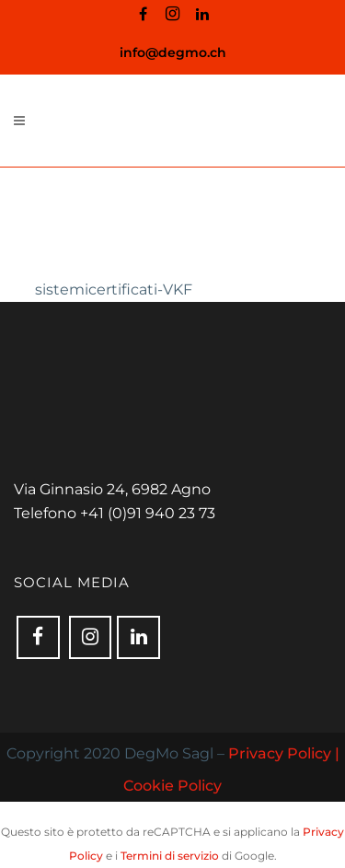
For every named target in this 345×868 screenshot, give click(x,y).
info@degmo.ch (173, 52)
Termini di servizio (170, 855)
